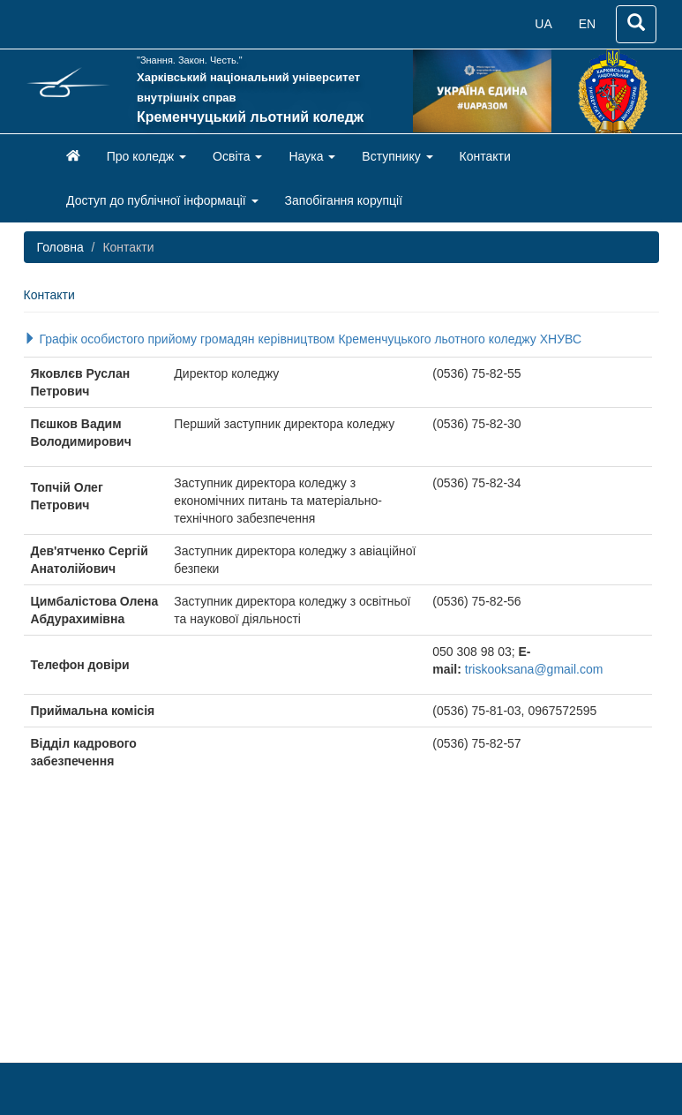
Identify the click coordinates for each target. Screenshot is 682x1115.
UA (543, 24)
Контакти (485, 156)
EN (587, 24)
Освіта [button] (237, 156)
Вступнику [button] (397, 156)
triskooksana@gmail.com (534, 669)
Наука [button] (312, 156)
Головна (60, 247)
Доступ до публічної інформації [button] (162, 200)
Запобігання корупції (344, 200)
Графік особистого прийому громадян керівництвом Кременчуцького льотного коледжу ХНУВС (303, 339)
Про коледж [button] (146, 156)
